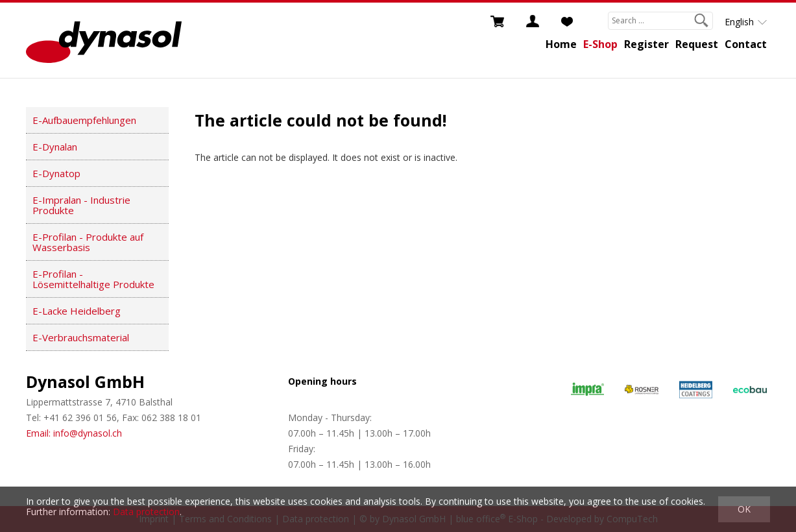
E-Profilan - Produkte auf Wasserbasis (87, 242)
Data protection (146, 511)
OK (744, 509)
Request (696, 44)
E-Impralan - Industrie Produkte (81, 205)
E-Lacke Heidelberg (76, 310)
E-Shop (600, 44)
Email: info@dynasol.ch (74, 433)
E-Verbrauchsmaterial (80, 337)
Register (646, 44)
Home (561, 44)
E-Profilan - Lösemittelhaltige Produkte (93, 279)
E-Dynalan (54, 146)
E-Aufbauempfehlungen (84, 120)
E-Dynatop (56, 173)
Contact (746, 44)
